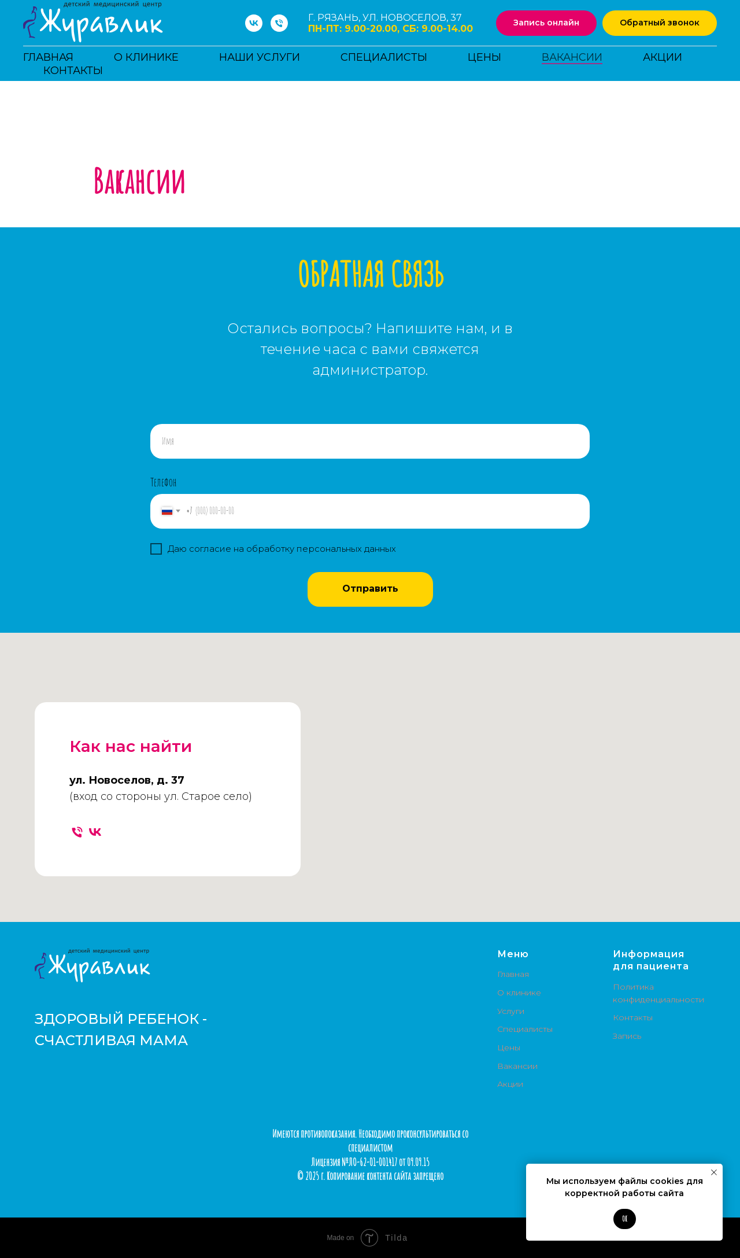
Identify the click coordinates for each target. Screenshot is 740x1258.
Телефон (163, 482)
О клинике (146, 57)
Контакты (73, 70)
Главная (48, 57)
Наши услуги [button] (259, 57)
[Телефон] (279, 23)
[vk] (253, 23)
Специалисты (384, 57)
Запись (627, 1036)
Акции (662, 57)
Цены (484, 57)
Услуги (510, 1011)
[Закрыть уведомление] (714, 1172)
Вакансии (572, 57)
